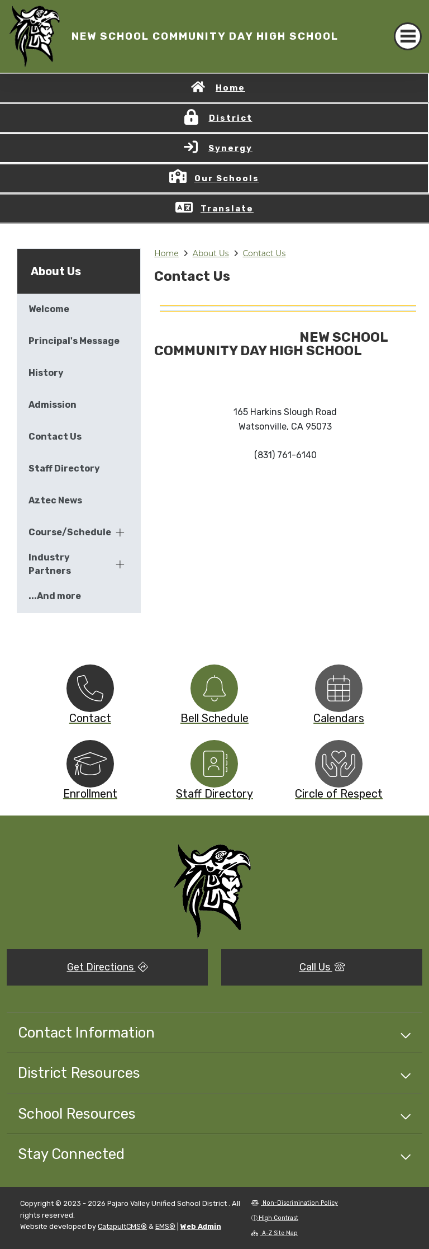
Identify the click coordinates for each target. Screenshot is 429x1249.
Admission (52, 404)
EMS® (165, 1226)
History (46, 372)
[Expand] (120, 532)
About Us (211, 253)
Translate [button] (227, 209)
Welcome (48, 309)
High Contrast (278, 1218)
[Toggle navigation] (408, 36)
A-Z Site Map (274, 1233)
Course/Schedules (69, 532)
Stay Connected (71, 1154)
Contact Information (86, 1032)
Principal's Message (74, 341)
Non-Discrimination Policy (294, 1202)
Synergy (230, 148)
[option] (90, 688)
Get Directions (107, 967)
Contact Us (264, 253)
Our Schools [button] (226, 178)
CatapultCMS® (122, 1226)
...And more (54, 596)
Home (230, 88)
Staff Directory (64, 468)
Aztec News (55, 500)
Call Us (322, 967)
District (230, 118)
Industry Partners (49, 564)
